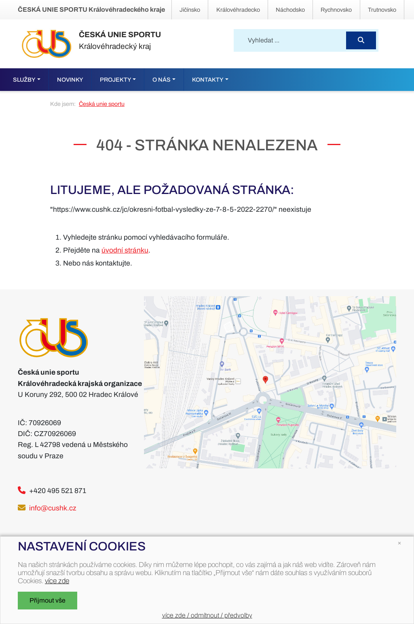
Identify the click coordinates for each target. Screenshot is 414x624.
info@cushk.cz (52, 508)
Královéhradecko (238, 9)
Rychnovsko (336, 9)
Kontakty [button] (208, 79)
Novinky (70, 79)
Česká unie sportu (102, 104)
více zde (57, 581)
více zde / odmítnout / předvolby (207, 615)
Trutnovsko (382, 9)
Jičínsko (190, 9)
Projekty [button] (115, 79)
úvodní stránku (124, 250)
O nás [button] (161, 79)
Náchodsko (290, 9)
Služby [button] (24, 79)
